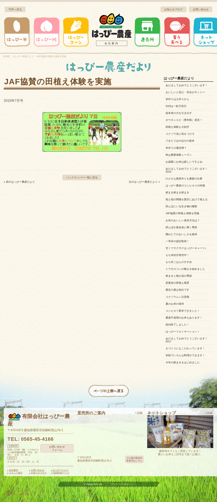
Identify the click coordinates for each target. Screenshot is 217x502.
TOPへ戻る (15, 9)
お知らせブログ (173, 9)
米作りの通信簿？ (176, 147)
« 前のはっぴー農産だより (19, 181)
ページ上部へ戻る (20, 494)
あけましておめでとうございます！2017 (187, 340)
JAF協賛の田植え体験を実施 (182, 213)
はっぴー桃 (46, 32)
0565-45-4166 (37, 439)
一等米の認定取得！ (177, 241)
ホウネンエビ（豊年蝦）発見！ (184, 119)
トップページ (17, 491)
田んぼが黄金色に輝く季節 (181, 227)
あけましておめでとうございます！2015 (187, 170)
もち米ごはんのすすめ (179, 261)
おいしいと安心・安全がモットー (185, 92)
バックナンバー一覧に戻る (82, 177)
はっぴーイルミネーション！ (183, 331)
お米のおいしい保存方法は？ (183, 220)
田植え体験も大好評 (177, 126)
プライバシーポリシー (122, 484)
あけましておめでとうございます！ (187, 85)
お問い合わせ (201, 9)
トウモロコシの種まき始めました (185, 268)
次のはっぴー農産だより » (144, 181)
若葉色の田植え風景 (177, 282)
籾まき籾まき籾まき (177, 192)
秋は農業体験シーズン (179, 154)
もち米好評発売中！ (177, 255)
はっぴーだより (60, 470)
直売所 (147, 32)
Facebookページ (61, 472)
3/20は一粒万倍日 (176, 106)
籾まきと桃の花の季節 (179, 275)
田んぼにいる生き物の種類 (181, 206)
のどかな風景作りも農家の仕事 (184, 178)
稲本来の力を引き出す (179, 112)
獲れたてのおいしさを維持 (181, 234)
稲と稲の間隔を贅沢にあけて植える (187, 199)
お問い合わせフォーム (57, 448)
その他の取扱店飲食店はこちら (134, 459)
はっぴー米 (17, 32)
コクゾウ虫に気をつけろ (180, 133)
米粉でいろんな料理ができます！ (185, 355)
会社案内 (112, 43)
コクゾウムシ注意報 (177, 296)
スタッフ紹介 (16, 472)
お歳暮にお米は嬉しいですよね (184, 161)
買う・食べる (177, 32)
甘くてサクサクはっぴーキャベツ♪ (186, 248)
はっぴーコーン (75, 32)
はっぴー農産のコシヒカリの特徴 (185, 185)
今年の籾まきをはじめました (183, 362)
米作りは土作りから (177, 99)
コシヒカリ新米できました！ (183, 310)
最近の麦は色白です (177, 289)
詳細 (139, 412)
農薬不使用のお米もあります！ (184, 317)
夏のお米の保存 (175, 303)
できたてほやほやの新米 (180, 140)
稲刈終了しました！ (177, 324)
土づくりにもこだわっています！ (185, 348)
